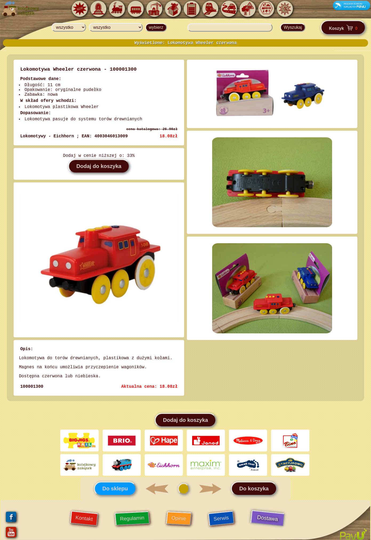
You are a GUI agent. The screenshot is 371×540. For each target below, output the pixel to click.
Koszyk (343, 27)
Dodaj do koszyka (99, 166)
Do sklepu (115, 486)
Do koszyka (254, 486)
